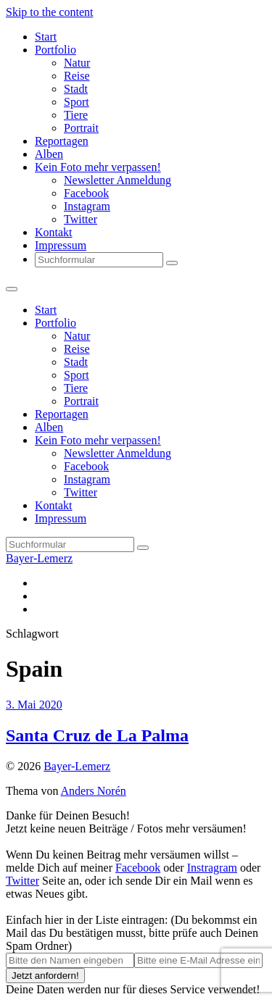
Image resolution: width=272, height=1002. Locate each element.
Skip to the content (49, 12)
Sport (76, 102)
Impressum (60, 245)
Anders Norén (93, 791)
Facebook (86, 193)
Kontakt (54, 232)
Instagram (87, 206)
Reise (77, 76)
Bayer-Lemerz (39, 558)
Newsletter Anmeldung (117, 180)
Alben (49, 154)
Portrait (81, 128)
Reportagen (61, 141)
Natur (77, 63)
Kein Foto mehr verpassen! (98, 167)
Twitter (80, 219)
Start (46, 36)
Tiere (76, 115)
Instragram (212, 867)
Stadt (76, 89)
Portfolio (55, 49)
